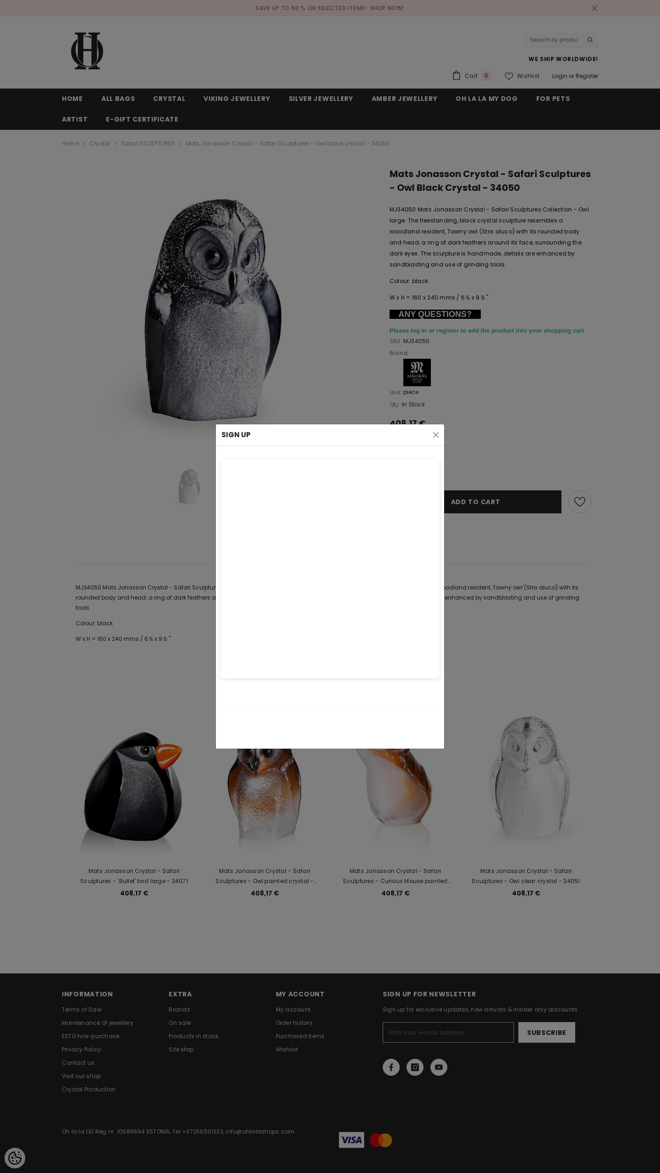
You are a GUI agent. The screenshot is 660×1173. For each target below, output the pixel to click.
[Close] (435, 434)
